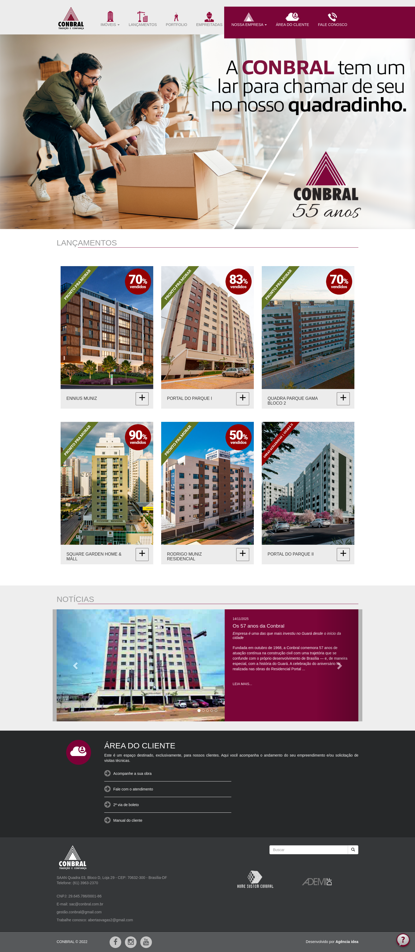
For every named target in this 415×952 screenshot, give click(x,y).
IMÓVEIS (110, 19)
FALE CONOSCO (332, 19)
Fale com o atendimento (133, 789)
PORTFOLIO (176, 19)
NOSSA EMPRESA (249, 19)
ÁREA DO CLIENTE (292, 19)
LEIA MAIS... (242, 684)
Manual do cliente (127, 820)
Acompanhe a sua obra (132, 773)
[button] (25, 120)
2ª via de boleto (126, 805)
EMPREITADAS (209, 19)
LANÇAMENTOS (143, 19)
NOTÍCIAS (75, 599)
